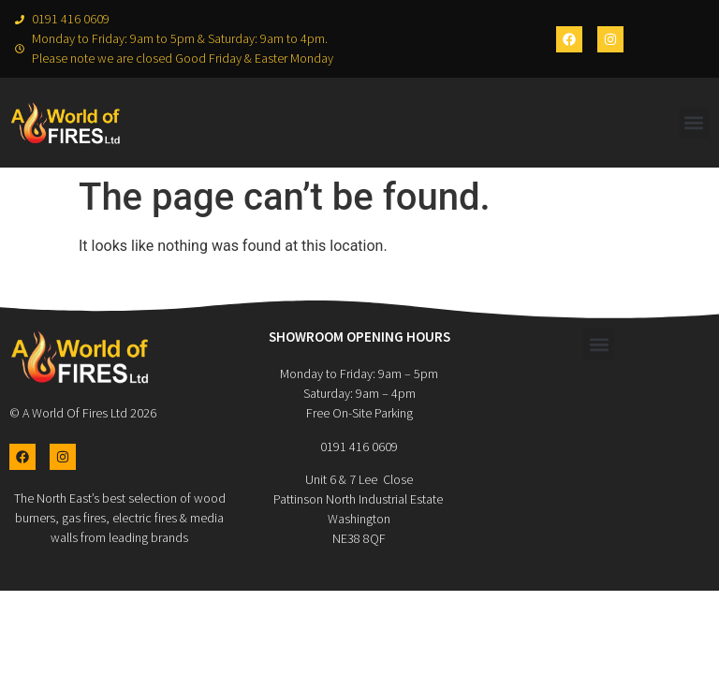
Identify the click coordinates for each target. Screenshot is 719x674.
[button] (694, 123)
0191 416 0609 (359, 446)
